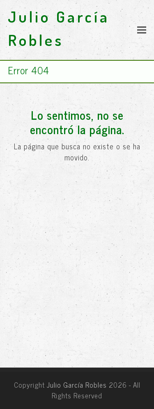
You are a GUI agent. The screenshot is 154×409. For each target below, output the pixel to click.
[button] (141, 30)
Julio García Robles (77, 385)
